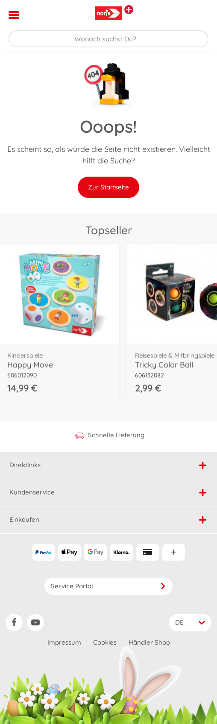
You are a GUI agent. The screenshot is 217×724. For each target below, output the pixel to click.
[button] (198, 15)
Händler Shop (149, 642)
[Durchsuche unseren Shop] (108, 38)
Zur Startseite (108, 187)
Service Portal (108, 586)
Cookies (105, 642)
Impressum (64, 642)
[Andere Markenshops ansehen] (128, 9)
